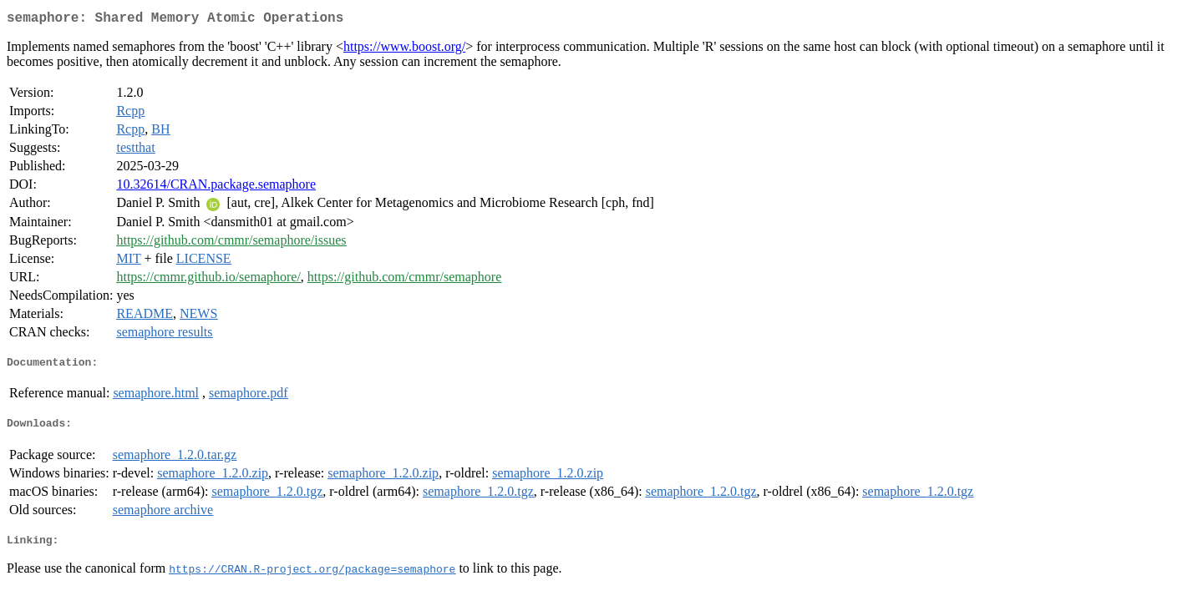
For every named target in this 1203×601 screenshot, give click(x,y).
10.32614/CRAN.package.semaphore (216, 187)
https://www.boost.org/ (404, 50)
